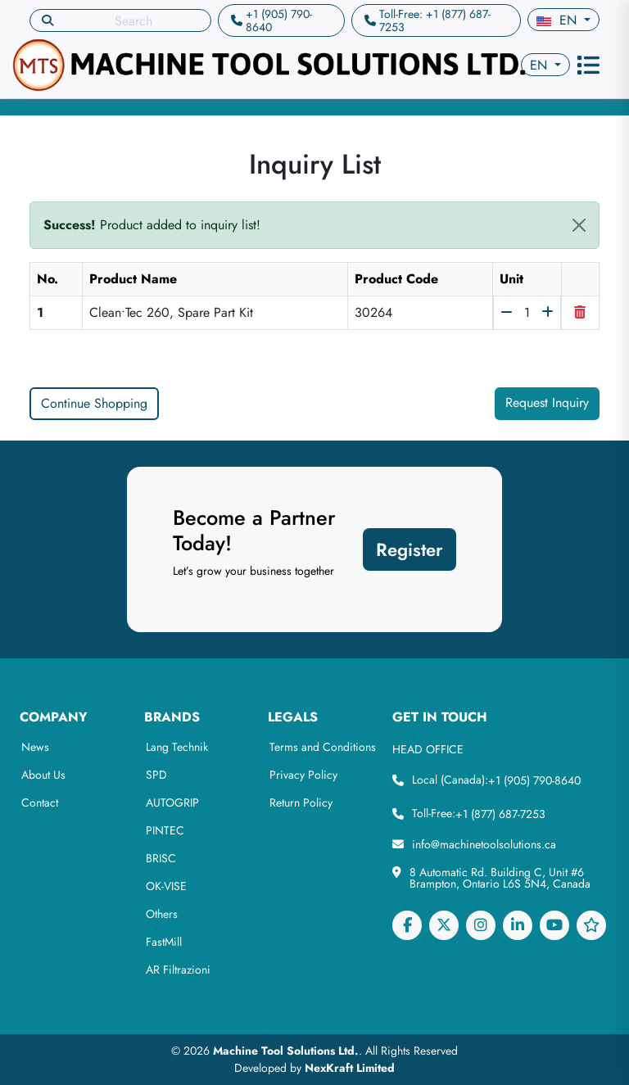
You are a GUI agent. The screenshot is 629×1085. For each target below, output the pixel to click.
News (35, 747)
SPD (156, 774)
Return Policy (301, 802)
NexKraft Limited (350, 1068)
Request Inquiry (547, 402)
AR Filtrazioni (178, 969)
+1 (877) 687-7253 (500, 814)
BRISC (161, 858)
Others (162, 914)
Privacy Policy (303, 774)
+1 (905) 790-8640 (279, 20)
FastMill (164, 941)
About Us (43, 774)
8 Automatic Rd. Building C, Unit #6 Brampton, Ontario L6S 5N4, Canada (500, 877)
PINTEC (165, 830)
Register (409, 549)
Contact (39, 802)
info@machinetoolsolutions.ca (484, 844)
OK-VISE (166, 886)
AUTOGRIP (172, 802)
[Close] (579, 225)
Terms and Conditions (322, 747)
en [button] (558, 20)
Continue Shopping (94, 403)
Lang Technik (177, 747)
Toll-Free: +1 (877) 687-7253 (435, 20)
